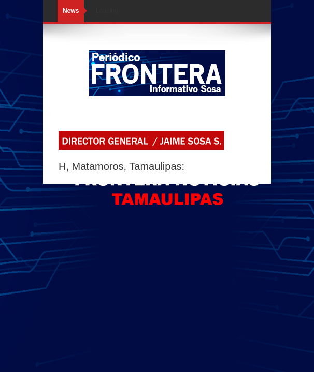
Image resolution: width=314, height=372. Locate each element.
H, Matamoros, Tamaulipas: (121, 166)
